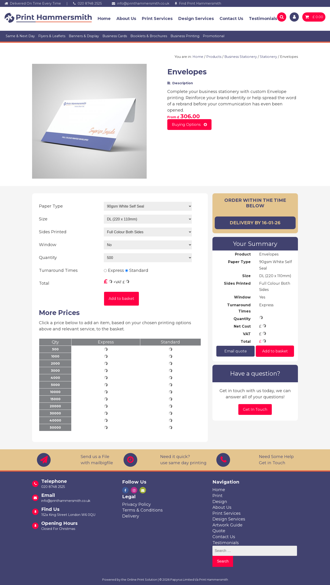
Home (104, 18)
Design (219, 501)
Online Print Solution (142, 579)
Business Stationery (240, 57)
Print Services (157, 18)
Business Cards (114, 36)
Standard (138, 270)
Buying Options (189, 124)
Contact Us (231, 18)
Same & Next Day (20, 36)
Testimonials (263, 18)
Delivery (130, 516)
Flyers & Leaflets (51, 36)
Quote (218, 530)
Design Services (196, 18)
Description (180, 83)
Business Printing (184, 36)
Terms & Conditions (142, 510)
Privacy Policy (136, 504)
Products (213, 57)
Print (217, 495)
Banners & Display (84, 36)
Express (116, 270)
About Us (126, 18)
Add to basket (121, 298)
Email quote (235, 351)
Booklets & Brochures (148, 36)
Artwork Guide (227, 525)
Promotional (213, 36)
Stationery (268, 57)
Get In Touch (255, 409)
